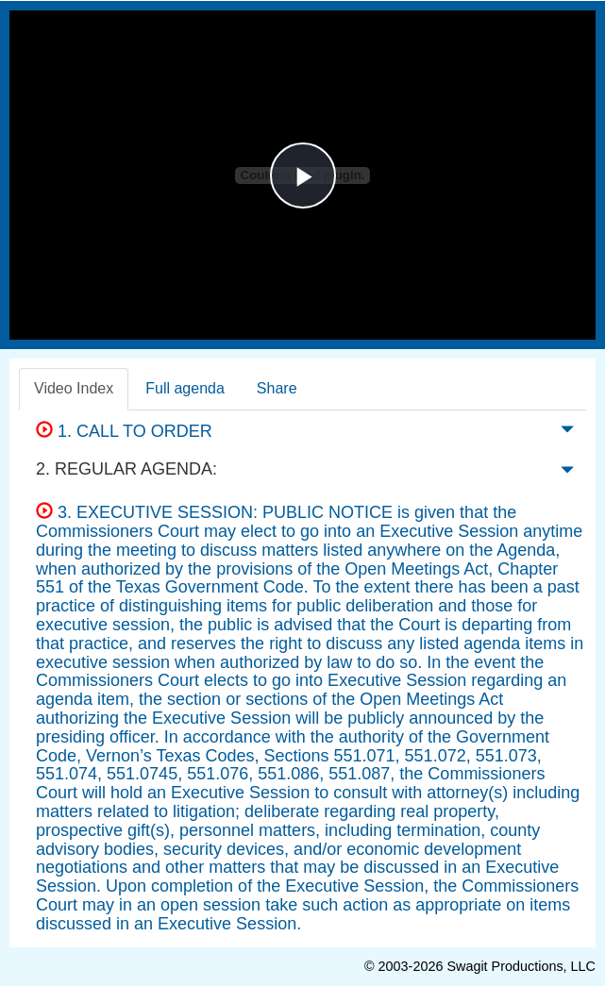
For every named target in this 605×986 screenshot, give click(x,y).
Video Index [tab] (73, 388)
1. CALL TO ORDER (124, 431)
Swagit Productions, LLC (521, 966)
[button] (567, 433)
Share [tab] (277, 388)
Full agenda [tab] (185, 388)
